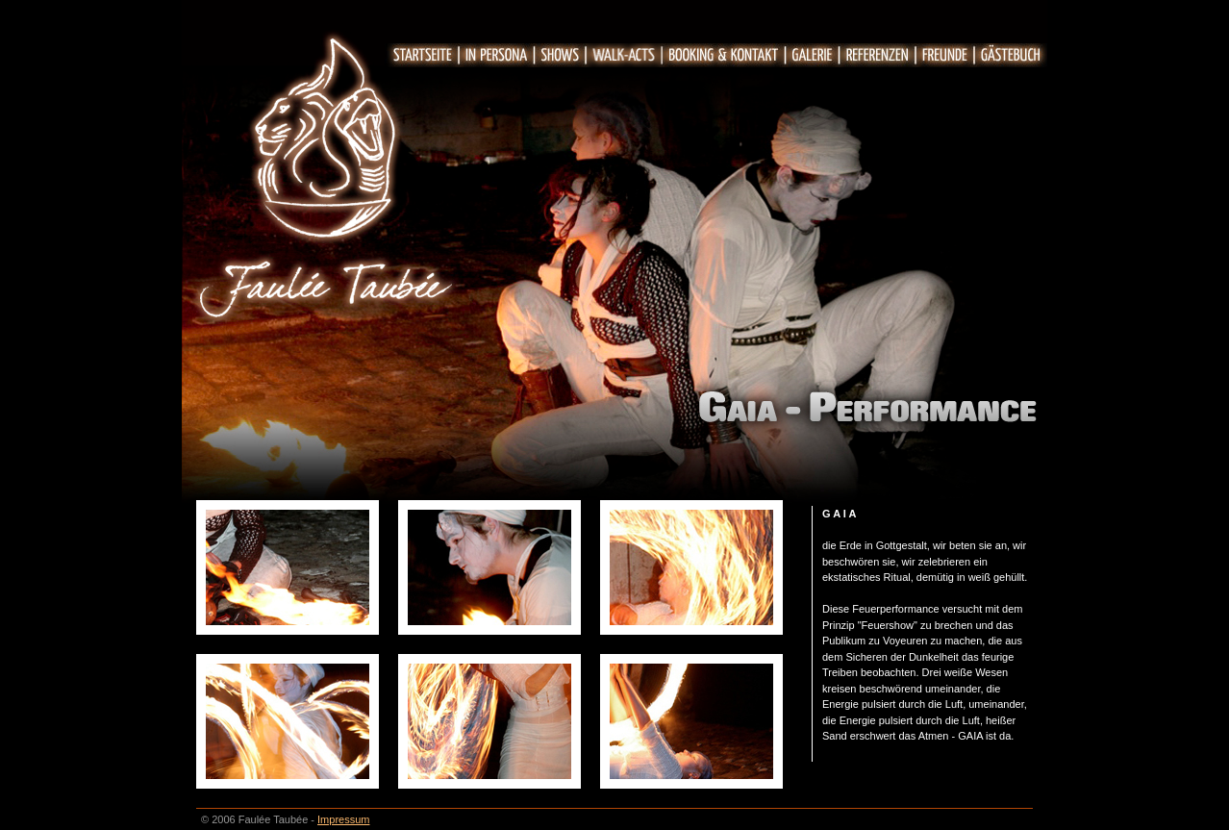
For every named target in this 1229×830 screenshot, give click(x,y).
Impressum (343, 819)
